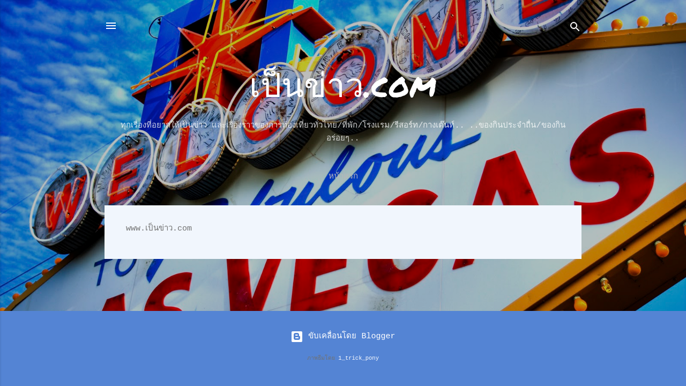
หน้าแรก (343, 176)
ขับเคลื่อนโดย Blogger (342, 336)
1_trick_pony (358, 358)
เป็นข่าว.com (343, 84)
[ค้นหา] (575, 29)
